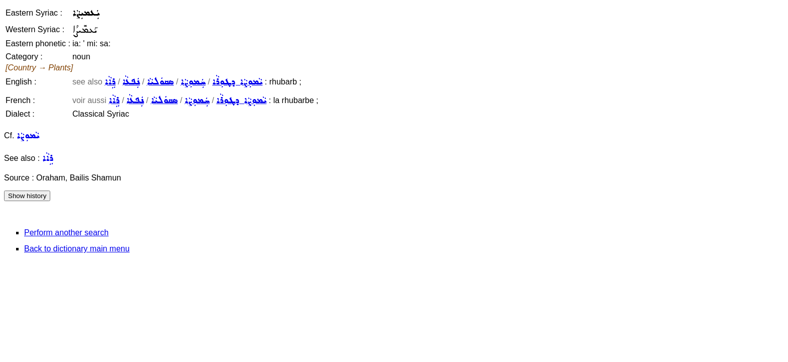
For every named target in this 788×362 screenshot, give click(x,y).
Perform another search (66, 232)
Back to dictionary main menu (77, 248)
